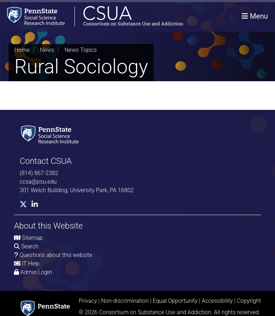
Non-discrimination (125, 300)
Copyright (249, 300)
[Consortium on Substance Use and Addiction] (91, 16)
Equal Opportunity (175, 300)
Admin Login (36, 272)
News (47, 50)
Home (22, 50)
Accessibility (217, 300)
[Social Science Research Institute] (51, 133)
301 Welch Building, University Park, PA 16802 (77, 190)
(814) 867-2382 (39, 173)
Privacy (88, 300)
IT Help (30, 263)
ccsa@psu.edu (38, 181)
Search (30, 246)
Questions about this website (56, 255)
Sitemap (32, 237)
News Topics (80, 50)
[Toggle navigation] (254, 16)
